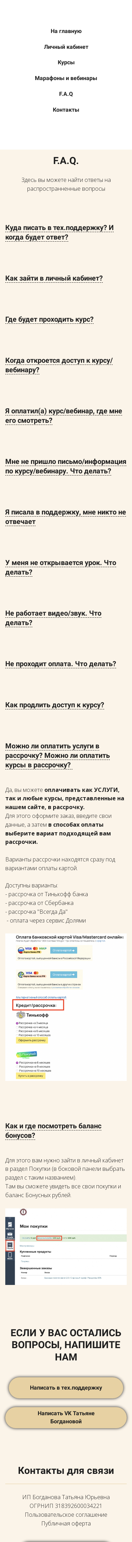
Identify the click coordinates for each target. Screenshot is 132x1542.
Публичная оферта (66, 1523)
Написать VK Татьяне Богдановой (66, 1417)
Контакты (66, 109)
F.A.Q (66, 94)
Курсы (66, 62)
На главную (66, 31)
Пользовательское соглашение (66, 1514)
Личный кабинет (66, 47)
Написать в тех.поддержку (66, 1387)
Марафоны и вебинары (66, 78)
